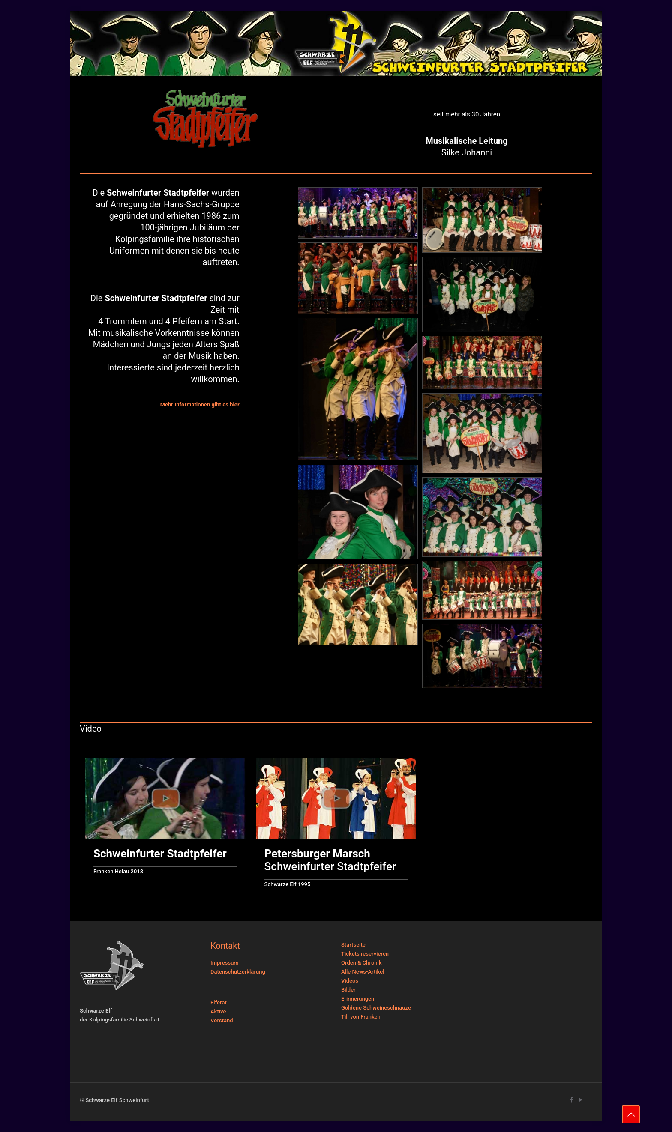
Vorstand (221, 1020)
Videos (349, 980)
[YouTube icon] (580, 1100)
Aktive (218, 1011)
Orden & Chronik (361, 962)
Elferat (218, 1002)
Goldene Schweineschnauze (376, 1007)
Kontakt (225, 946)
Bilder (348, 989)
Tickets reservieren (365, 953)
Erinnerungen (357, 998)
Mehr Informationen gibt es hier (200, 404)
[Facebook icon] (571, 1100)
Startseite (353, 944)
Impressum (224, 962)
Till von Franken (361, 1016)
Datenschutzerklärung (237, 971)
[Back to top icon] (631, 1114)
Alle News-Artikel (362, 971)
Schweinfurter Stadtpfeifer (330, 860)
